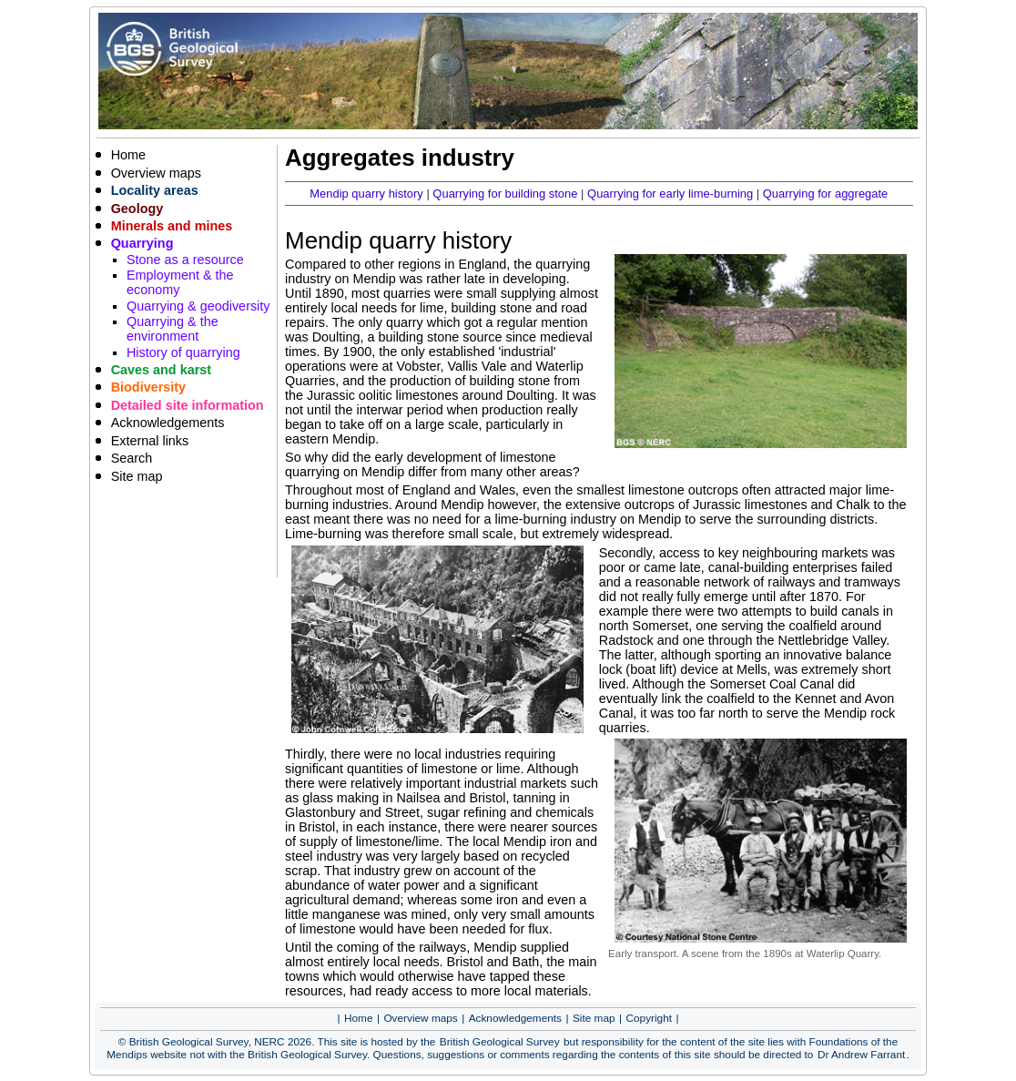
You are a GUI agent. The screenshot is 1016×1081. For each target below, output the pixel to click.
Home (128, 155)
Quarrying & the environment (172, 328)
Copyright (649, 1018)
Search (132, 458)
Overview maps (156, 173)
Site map (137, 476)
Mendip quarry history (366, 193)
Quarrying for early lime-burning (670, 193)
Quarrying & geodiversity (198, 306)
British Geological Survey (500, 1041)
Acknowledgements (168, 422)
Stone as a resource (185, 259)
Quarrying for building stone (504, 193)
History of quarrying (183, 352)
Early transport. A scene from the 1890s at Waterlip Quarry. (744, 953)
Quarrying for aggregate (826, 193)
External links (150, 440)
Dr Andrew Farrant (861, 1054)
